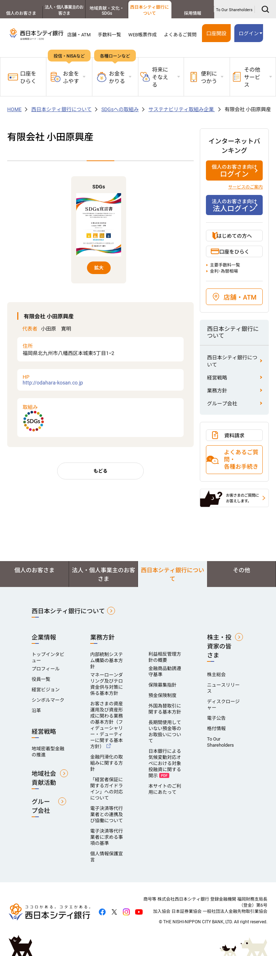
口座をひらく (22, 77)
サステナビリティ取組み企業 (181, 109)
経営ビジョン (46, 689)
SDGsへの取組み (120, 109)
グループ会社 (222, 403)
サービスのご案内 (245, 187)
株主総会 (216, 674)
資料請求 (234, 435)
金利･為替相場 (224, 271)
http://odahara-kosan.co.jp (100, 380)
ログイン (249, 33)
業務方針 (217, 390)
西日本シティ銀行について (149, 10)
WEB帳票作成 (142, 34)
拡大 (99, 267)
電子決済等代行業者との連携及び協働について (106, 814)
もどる (100, 471)
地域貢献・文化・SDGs (106, 11)
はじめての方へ (234, 236)
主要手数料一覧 (225, 265)
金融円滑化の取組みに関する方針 (106, 763)
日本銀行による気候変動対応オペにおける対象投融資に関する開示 (164, 763)
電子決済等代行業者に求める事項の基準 (106, 837)
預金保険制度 (162, 695)
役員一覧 (41, 679)
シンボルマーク (48, 700)
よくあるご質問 (180, 34)
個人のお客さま (21, 13)
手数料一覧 (109, 34)
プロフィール (46, 669)
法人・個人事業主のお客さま (64, 10)
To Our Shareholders (234, 10)
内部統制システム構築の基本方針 (106, 660)
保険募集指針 (162, 685)
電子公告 (216, 718)
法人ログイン (234, 205)
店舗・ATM (79, 34)
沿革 (36, 710)
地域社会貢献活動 (44, 778)
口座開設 (216, 33)
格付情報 (216, 728)
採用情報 (192, 13)
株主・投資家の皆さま (219, 646)
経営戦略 (217, 378)
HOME (14, 109)
